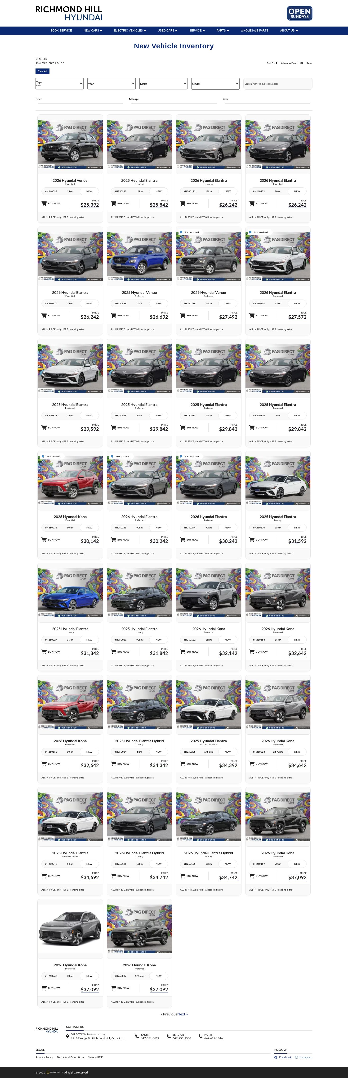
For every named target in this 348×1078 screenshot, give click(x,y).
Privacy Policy (44, 1057)
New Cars (93, 30)
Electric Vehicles (130, 30)
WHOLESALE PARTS (254, 30)
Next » (182, 1014)
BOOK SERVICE (61, 30)
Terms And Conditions (70, 1057)
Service (197, 30)
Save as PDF (95, 1057)
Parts (223, 30)
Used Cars (167, 30)
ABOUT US (289, 30)
